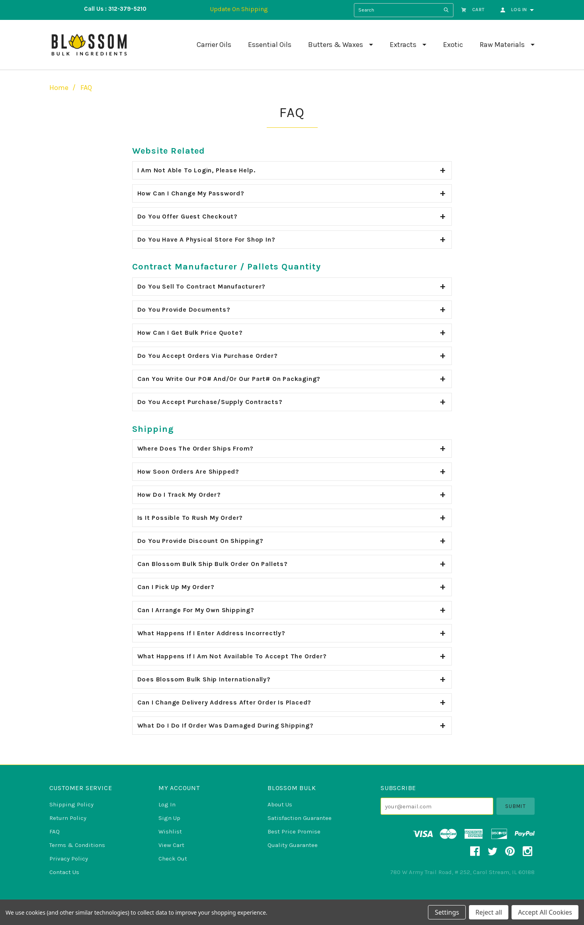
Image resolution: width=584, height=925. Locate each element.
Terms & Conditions (77, 845)
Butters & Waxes (335, 44)
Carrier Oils (214, 44)
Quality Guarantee (293, 845)
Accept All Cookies (545, 912)
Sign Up (169, 818)
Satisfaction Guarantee (300, 818)
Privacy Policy (68, 858)
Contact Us (64, 872)
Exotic (453, 44)
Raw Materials (502, 44)
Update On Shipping (239, 9)
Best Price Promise (294, 831)
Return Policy (67, 818)
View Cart (171, 845)
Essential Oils (269, 44)
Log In (167, 804)
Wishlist (170, 831)
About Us (280, 804)
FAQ (86, 87)
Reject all (488, 912)
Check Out (172, 858)
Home (58, 87)
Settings (447, 912)
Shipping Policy (71, 804)
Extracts (403, 44)
